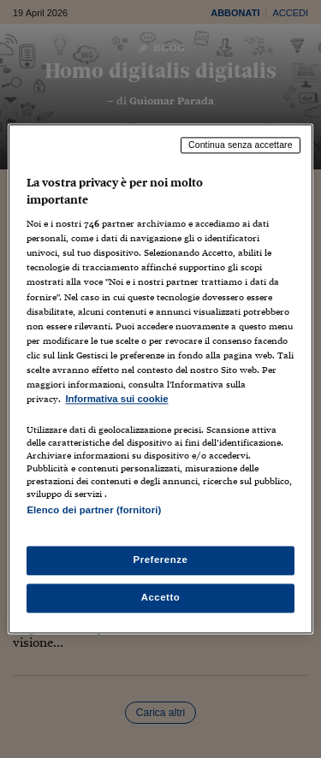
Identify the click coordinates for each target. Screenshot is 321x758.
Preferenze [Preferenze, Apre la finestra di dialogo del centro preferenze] (161, 560)
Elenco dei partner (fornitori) (94, 510)
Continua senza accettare (240, 144)
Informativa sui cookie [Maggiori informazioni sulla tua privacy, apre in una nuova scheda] (116, 399)
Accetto (161, 598)
